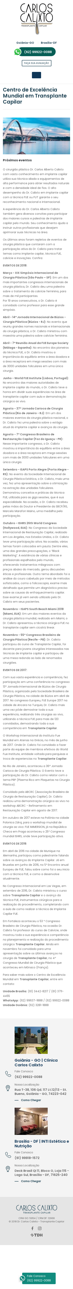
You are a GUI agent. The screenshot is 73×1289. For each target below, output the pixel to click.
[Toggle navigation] (36, 75)
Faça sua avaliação (36, 63)
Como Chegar (30, 1100)
